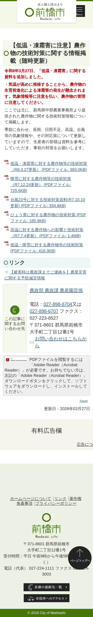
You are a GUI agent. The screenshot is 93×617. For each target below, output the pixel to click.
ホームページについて (30, 498)
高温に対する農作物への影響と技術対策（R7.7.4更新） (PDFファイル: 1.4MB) (46, 232)
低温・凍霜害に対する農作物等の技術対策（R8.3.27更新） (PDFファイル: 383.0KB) (48, 166)
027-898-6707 (44, 311)
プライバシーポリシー (56, 503)
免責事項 (24, 503)
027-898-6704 (57, 304)
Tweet (84, 401)
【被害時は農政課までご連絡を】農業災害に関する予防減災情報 (45, 275)
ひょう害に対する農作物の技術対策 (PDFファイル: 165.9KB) (48, 217)
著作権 (75, 498)
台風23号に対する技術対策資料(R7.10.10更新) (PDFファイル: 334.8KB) (47, 202)
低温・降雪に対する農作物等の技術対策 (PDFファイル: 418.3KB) (46, 248)
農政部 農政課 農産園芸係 (56, 290)
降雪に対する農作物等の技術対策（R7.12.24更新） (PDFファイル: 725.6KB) (40, 184)
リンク (60, 498)
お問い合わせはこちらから (61, 342)
